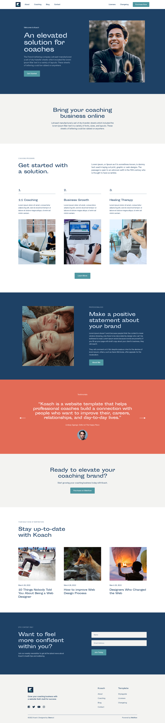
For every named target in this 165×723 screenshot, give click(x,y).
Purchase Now (141, 4)
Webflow (134, 717)
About (27, 4)
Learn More (82, 276)
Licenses (112, 4)
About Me (96, 362)
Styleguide (122, 694)
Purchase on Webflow (82, 490)
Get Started (32, 73)
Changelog (124, 4)
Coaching (37, 4)
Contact (57, 4)
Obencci (51, 717)
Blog (47, 4)
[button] (22, 418)
